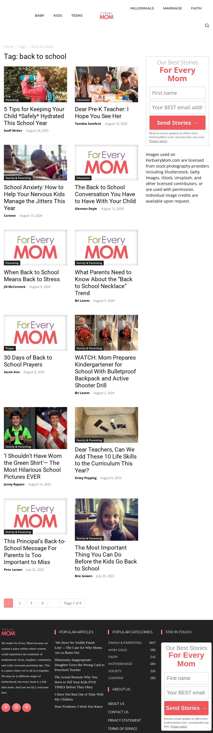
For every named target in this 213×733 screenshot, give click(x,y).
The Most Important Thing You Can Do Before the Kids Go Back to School (106, 558)
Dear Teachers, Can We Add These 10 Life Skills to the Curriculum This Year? (106, 460)
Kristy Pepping (86, 478)
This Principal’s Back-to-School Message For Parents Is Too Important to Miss (35, 551)
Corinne (10, 215)
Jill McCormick (15, 287)
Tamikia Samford (88, 123)
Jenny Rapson (14, 484)
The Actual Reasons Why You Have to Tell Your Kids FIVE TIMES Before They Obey (78, 674)
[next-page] (54, 603)
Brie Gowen (83, 576)
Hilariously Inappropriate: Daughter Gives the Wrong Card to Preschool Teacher (76, 658)
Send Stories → (177, 122)
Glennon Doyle (86, 208)
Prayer (10, 348)
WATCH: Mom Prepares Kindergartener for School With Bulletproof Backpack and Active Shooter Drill (105, 371)
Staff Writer (13, 130)
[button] (207, 25)
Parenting (12, 100)
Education (83, 100)
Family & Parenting (18, 178)
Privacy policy (158, 141)
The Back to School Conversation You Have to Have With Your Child (105, 194)
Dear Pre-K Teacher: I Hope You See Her (102, 112)
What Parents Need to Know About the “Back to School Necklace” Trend (104, 282)
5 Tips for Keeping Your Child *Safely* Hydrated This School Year (34, 116)
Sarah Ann (12, 372)
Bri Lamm (82, 300)
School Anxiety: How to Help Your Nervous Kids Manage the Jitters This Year (34, 197)
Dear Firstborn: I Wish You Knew (75, 696)
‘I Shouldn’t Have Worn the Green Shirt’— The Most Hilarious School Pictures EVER (33, 466)
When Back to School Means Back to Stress (32, 276)
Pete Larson (13, 569)
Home (8, 46)
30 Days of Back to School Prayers (28, 361)
